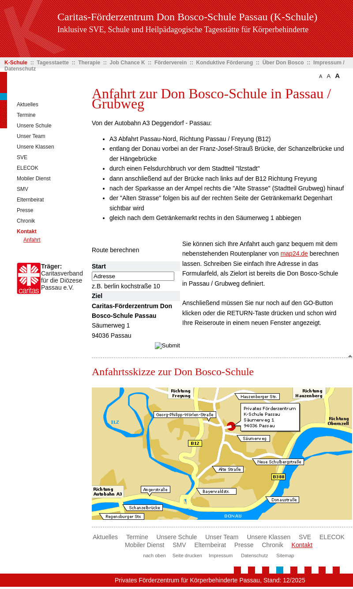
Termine (26, 115)
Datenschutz (254, 555)
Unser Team (31, 136)
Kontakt (27, 231)
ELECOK (27, 168)
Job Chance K (127, 63)
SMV (22, 189)
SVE (22, 157)
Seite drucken (187, 555)
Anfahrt (32, 240)
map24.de (294, 253)
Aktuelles (27, 104)
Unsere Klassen (35, 147)
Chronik (26, 221)
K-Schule (15, 63)
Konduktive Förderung (224, 63)
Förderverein (170, 63)
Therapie (89, 63)
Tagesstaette (52, 63)
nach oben (154, 555)
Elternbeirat (30, 200)
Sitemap (285, 555)
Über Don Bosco (283, 63)
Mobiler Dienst (34, 178)
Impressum (221, 555)
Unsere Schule (34, 126)
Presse (25, 210)
